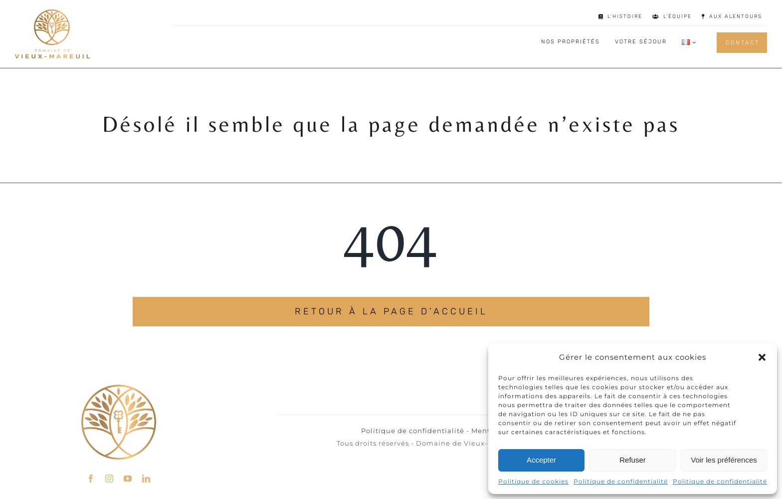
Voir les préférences (724, 460)
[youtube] (128, 474)
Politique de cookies (533, 481)
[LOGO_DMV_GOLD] (52, 13)
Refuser (632, 460)
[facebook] (91, 474)
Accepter (541, 460)
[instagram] (109, 474)
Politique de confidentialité (621, 481)
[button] (762, 357)
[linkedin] (146, 474)
